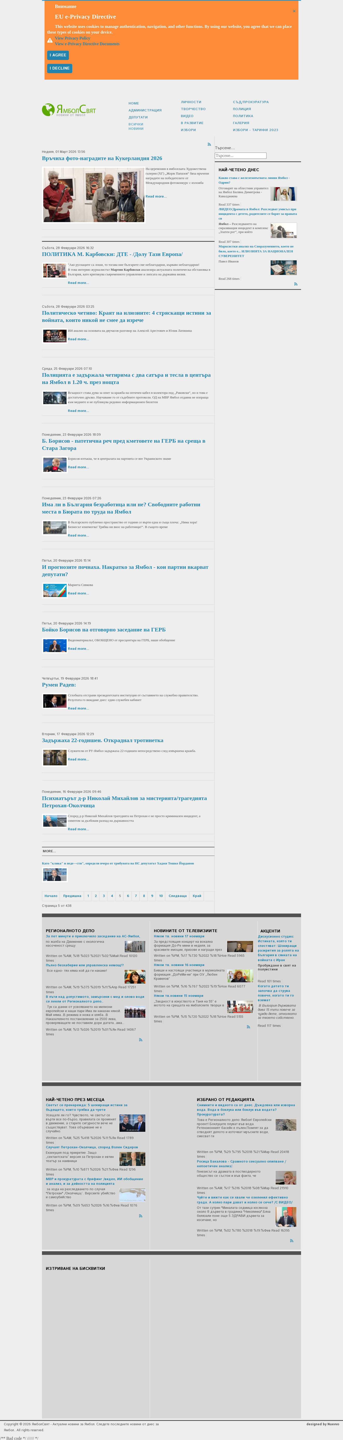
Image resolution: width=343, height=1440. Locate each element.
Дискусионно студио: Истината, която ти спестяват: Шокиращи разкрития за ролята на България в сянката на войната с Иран (278, 947)
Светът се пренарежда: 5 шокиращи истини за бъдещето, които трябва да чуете (86, 1106)
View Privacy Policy (72, 38)
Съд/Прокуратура (250, 102)
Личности (191, 102)
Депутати (137, 118)
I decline (60, 68)
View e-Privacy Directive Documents (87, 44)
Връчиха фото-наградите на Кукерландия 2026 (102, 157)
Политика (243, 115)
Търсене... (225, 147)
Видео (187, 115)
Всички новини (143, 125)
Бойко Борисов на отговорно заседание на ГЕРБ (104, 628)
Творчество (192, 108)
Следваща (178, 894)
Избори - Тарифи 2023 (254, 128)
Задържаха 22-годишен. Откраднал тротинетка (102, 739)
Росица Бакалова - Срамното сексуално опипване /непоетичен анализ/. (241, 1162)
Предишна (72, 894)
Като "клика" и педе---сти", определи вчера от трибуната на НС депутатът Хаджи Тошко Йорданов (118, 862)
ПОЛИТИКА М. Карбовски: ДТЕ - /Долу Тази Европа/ (112, 253)
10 (161, 894)
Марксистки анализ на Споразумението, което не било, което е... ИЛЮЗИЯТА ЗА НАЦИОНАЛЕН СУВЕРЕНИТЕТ (256, 249)
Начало (51, 894)
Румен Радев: (59, 683)
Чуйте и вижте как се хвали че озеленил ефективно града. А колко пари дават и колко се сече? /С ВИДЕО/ (244, 1198)
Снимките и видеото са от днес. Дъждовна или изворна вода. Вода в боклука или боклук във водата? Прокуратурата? (246, 1109)
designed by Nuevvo (322, 1423)
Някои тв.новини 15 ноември (178, 994)
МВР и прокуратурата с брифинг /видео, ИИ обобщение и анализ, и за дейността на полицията (94, 1180)
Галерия (241, 122)
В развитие (191, 122)
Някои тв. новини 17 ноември (179, 935)
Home (133, 105)
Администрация (144, 112)
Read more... (156, 195)
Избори (188, 128)
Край (197, 894)
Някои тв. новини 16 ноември (179, 963)
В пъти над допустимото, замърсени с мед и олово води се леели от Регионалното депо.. (95, 998)
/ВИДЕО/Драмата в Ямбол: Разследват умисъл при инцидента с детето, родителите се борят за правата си (258, 212)
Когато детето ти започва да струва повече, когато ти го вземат (276, 992)
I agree (58, 55)
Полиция (242, 108)
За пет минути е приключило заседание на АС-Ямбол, (93, 935)
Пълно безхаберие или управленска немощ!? (85, 964)
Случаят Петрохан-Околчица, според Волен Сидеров (92, 1146)
